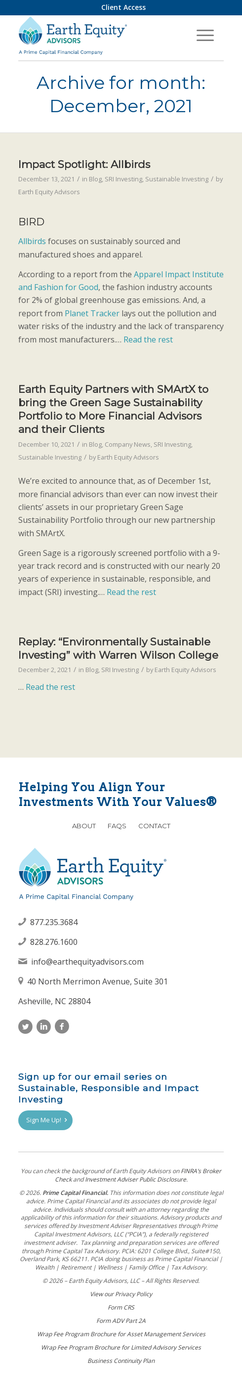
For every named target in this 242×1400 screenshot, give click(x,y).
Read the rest (148, 339)
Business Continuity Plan (121, 1361)
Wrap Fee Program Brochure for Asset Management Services (121, 1334)
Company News (128, 444)
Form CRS (121, 1307)
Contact (154, 826)
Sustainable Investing (176, 178)
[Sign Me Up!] (45, 1120)
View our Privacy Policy (121, 1294)
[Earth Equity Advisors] (100, 35)
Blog (95, 178)
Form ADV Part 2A (121, 1320)
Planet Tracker (92, 313)
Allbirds (32, 241)
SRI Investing (123, 178)
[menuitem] (123, 7)
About (84, 826)
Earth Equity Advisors (49, 191)
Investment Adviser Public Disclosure (135, 1179)
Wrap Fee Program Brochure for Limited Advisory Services (121, 1347)
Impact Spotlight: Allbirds (84, 164)
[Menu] (205, 35)
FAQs (117, 826)
